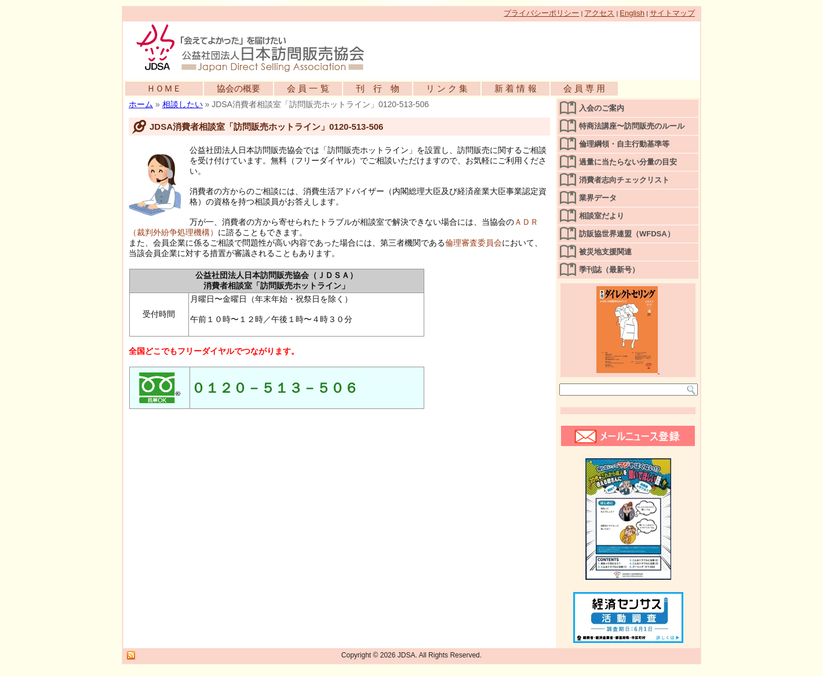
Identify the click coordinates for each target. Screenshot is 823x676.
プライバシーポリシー (541, 13)
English (632, 13)
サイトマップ (672, 13)
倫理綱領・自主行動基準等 (624, 144)
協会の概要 (238, 88)
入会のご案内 (601, 108)
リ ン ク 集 (447, 88)
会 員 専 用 (584, 88)
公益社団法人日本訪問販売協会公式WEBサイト (256, 47)
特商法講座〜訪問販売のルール (631, 126)
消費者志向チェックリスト (624, 180)
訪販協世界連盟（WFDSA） (627, 233)
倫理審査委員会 (473, 242)
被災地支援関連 (605, 251)
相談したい (182, 104)
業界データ (598, 197)
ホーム (141, 104)
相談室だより (601, 215)
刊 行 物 (377, 88)
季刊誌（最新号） (609, 269)
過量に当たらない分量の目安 (628, 162)
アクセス (599, 13)
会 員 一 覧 (308, 88)
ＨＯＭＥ (164, 88)
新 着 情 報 (515, 88)
